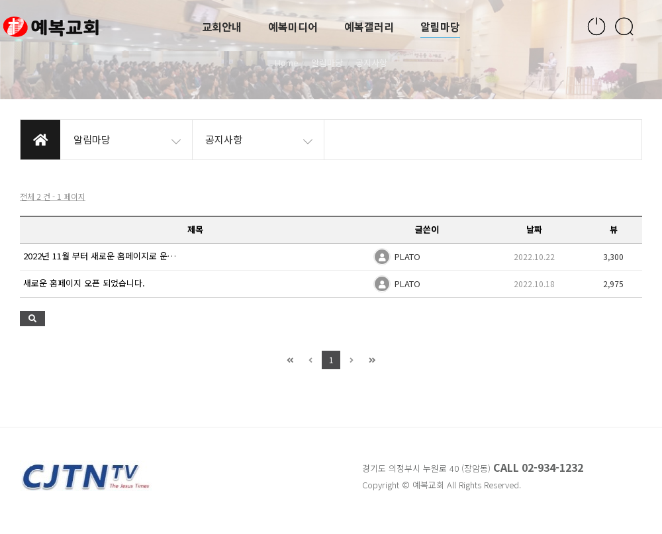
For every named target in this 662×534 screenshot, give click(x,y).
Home (287, 62)
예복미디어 (293, 26)
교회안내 (222, 26)
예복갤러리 (369, 26)
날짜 (534, 229)
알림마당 (440, 26)
